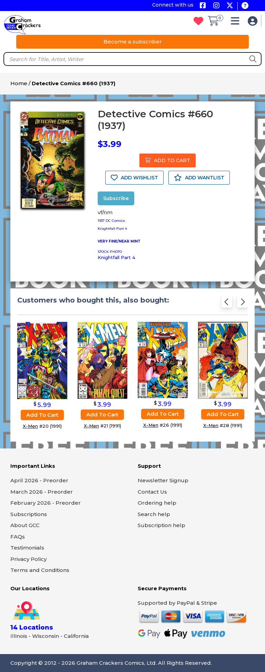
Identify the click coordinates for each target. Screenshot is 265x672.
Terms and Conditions (39, 570)
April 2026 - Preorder (39, 480)
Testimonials (27, 547)
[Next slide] (242, 303)
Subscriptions (28, 514)
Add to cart (42, 415)
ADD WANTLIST (199, 177)
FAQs (17, 536)
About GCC (25, 525)
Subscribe (116, 198)
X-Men (30, 426)
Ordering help (157, 503)
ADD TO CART (167, 160)
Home (18, 83)
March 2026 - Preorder (41, 491)
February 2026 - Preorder (45, 503)
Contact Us (152, 491)
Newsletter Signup (163, 480)
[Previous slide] (227, 303)
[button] (237, 22)
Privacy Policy (28, 559)
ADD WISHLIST (134, 177)
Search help (154, 514)
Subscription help (161, 525)
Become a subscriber (133, 41)
